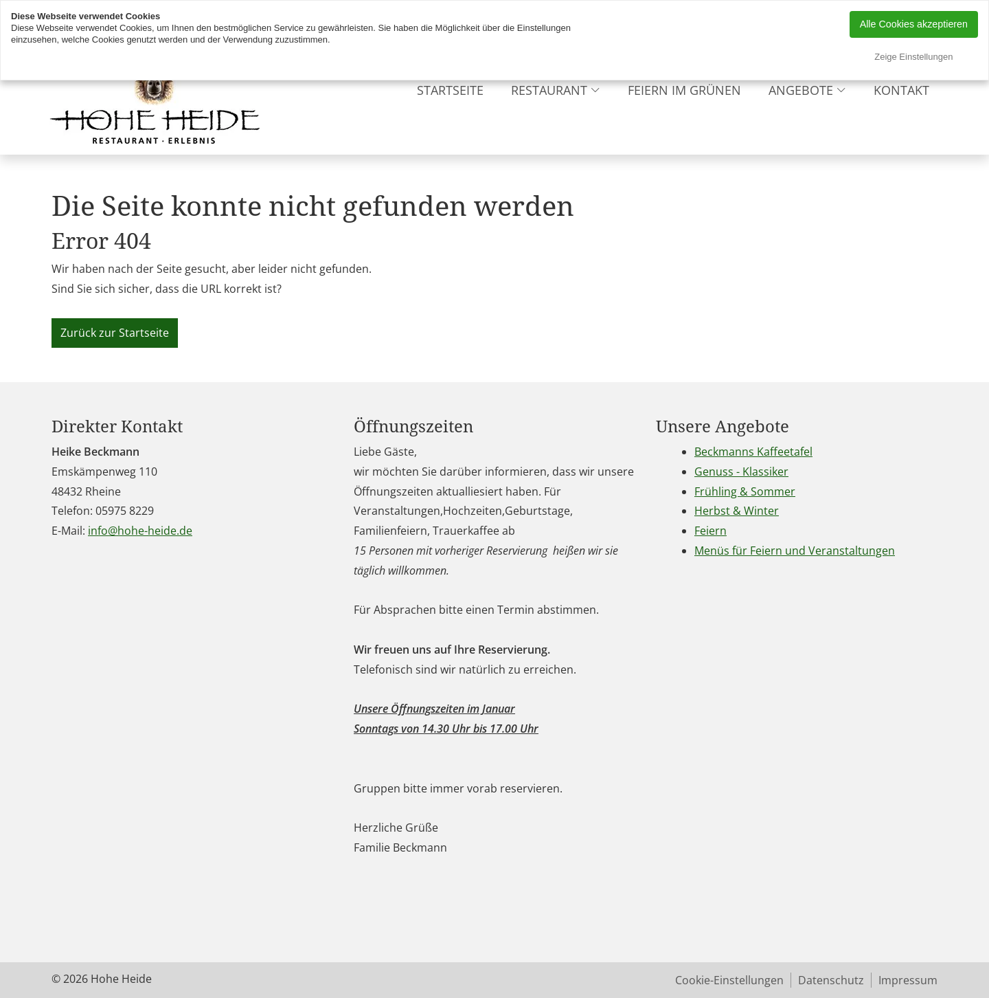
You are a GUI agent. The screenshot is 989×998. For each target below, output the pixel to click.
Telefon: (72, 510)
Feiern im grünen (684, 90)
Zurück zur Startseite (114, 332)
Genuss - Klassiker (741, 471)
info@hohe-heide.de (140, 530)
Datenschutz (831, 980)
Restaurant (549, 90)
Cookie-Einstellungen (729, 980)
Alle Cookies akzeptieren (914, 24)
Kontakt (901, 90)
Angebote (801, 90)
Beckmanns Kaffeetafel (753, 451)
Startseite (450, 90)
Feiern (710, 530)
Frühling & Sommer (744, 491)
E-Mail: (68, 530)
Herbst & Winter (736, 510)
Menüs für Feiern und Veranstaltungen (794, 550)
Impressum (907, 980)
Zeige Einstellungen (913, 57)
